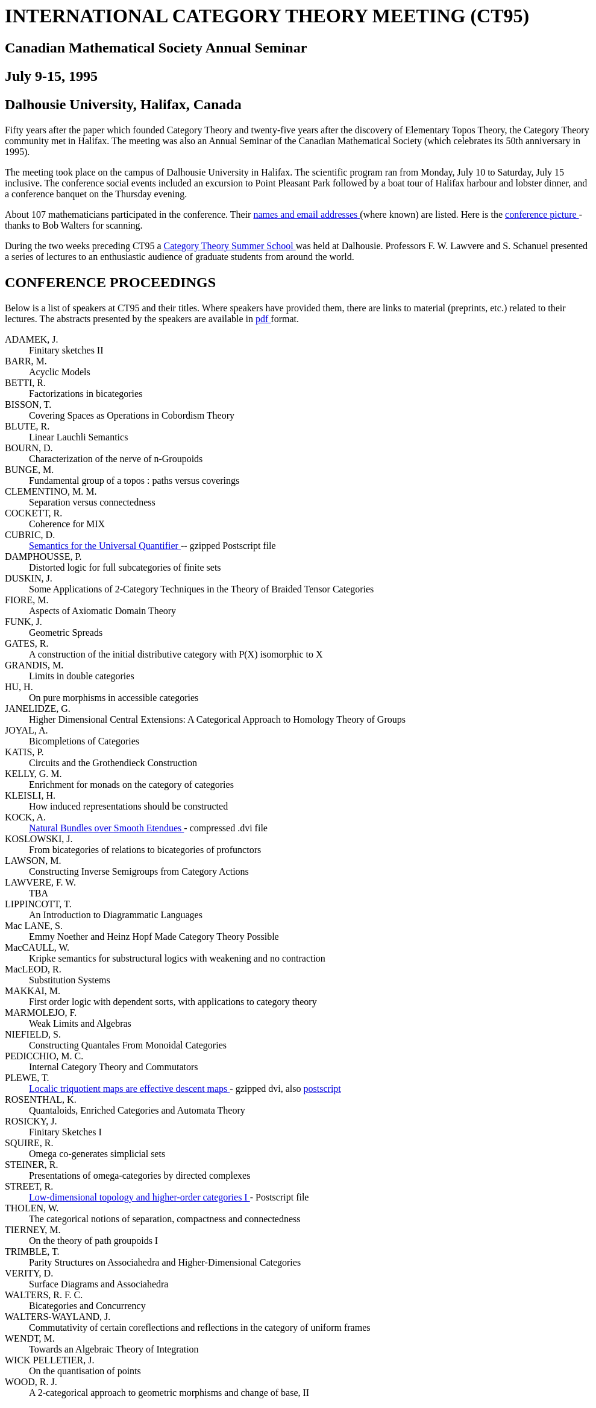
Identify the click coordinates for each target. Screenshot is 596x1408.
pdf (263, 319)
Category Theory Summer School (229, 246)
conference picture (542, 214)
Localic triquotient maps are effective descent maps (129, 1088)
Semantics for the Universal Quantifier (105, 546)
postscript (322, 1088)
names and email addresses (306, 214)
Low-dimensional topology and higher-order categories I (139, 1197)
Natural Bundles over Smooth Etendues (106, 828)
